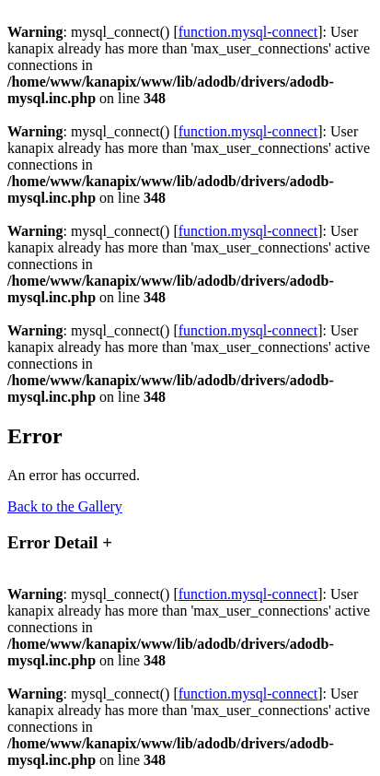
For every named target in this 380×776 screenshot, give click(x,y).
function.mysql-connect (248, 32)
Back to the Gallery (64, 506)
